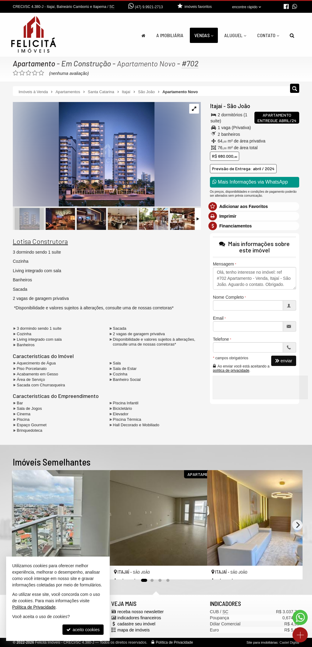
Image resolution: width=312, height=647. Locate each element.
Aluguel (235, 35)
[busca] (292, 35)
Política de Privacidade (174, 642)
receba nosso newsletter (140, 611)
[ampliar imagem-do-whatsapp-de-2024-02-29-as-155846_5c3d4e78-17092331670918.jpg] (83, 154)
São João (238, 106)
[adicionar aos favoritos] (196, 569)
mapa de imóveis (133, 630)
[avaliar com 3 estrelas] (28, 73)
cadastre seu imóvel (136, 623)
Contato (268, 35)
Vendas (203, 35)
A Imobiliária (169, 35)
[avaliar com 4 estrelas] (35, 73)
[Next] (297, 525)
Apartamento (34, 63)
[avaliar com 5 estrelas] (41, 73)
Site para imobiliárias (262, 642)
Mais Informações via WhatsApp (250, 182)
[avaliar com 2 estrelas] (22, 73)
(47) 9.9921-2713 (149, 7)
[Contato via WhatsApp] (300, 617)
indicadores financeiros (139, 617)
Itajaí (216, 106)
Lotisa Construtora (40, 241)
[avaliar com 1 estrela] (16, 73)
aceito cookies (83, 629)
